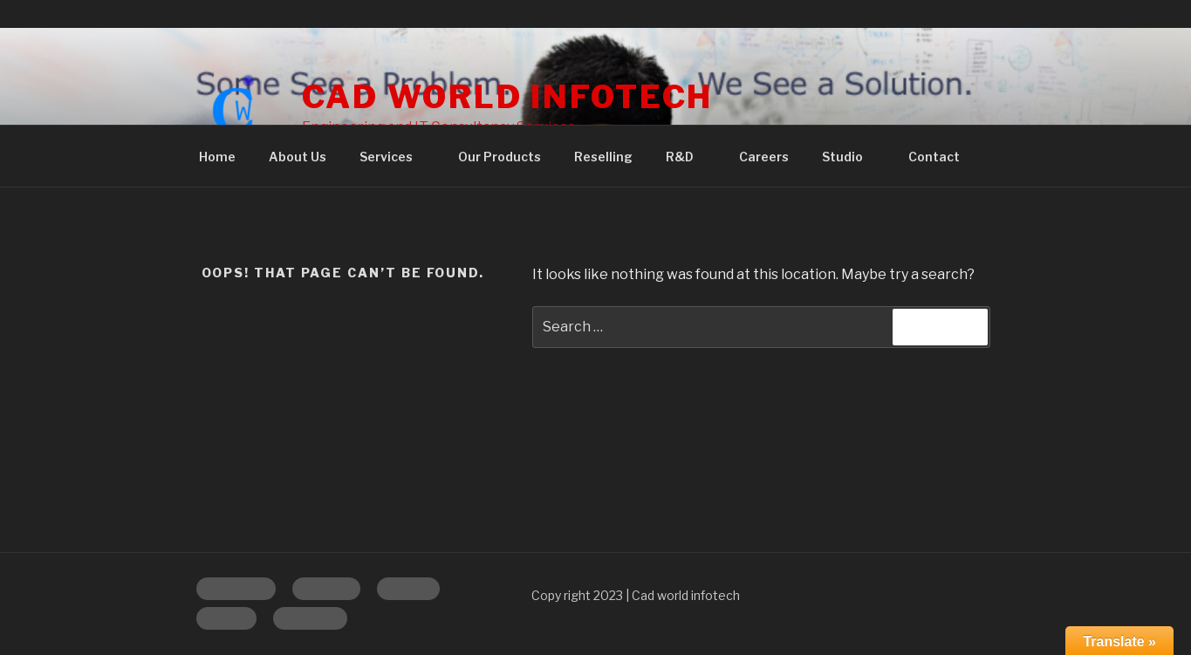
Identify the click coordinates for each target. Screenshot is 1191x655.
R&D (688, 156)
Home (217, 156)
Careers (764, 156)
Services (394, 156)
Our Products (499, 156)
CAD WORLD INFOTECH (508, 97)
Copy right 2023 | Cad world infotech (635, 595)
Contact (934, 156)
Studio (851, 156)
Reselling (603, 156)
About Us (297, 156)
